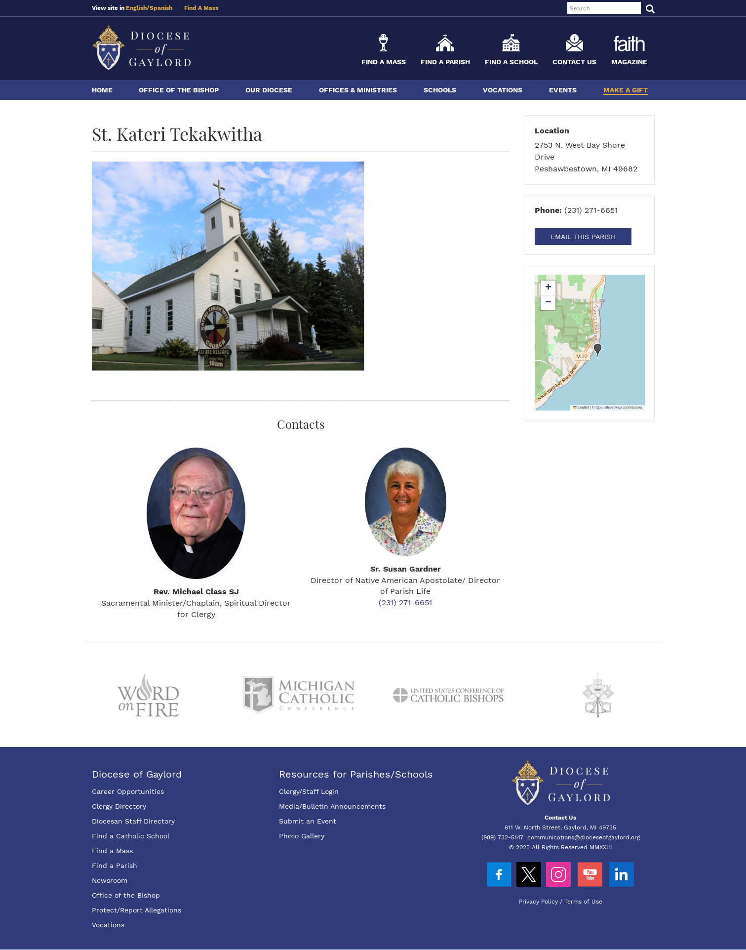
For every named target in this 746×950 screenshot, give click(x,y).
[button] (598, 351)
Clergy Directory (119, 806)
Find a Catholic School (130, 836)
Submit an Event (307, 821)
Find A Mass (201, 7)
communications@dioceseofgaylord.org (583, 837)
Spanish (161, 7)
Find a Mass (383, 62)
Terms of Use (583, 901)
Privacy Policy (538, 901)
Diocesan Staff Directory (133, 821)
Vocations (502, 90)
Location (552, 130)
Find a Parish (445, 62)
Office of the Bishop (179, 90)
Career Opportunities (128, 791)
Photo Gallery (301, 836)
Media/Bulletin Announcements (332, 806)
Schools (440, 90)
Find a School (511, 62)
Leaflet (581, 407)
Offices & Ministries (358, 90)
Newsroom (109, 880)
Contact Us (574, 62)
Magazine (629, 62)
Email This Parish (583, 237)
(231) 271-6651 (405, 602)
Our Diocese (268, 90)
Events (563, 90)
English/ (138, 7)
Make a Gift (625, 90)
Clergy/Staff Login (309, 791)
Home (102, 90)
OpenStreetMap (608, 407)
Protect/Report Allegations (136, 910)
